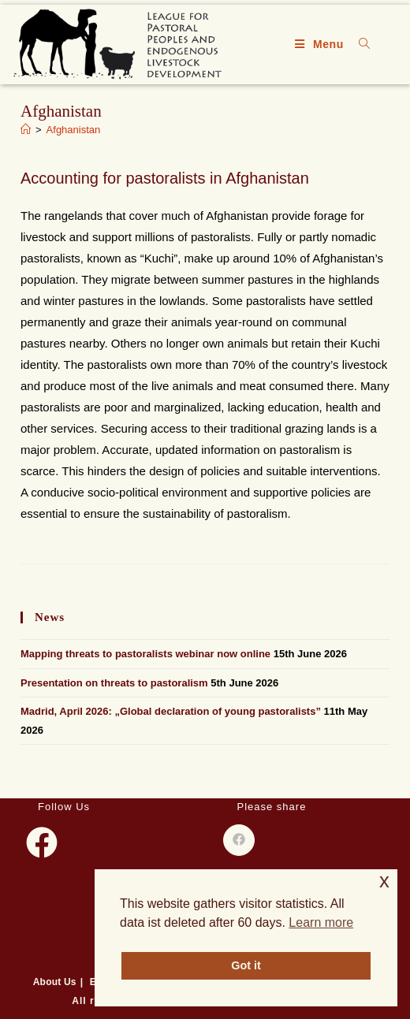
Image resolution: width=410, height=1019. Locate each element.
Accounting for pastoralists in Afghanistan (164, 178)
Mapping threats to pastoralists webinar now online (145, 654)
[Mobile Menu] (321, 44)
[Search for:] (359, 44)
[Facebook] (42, 842)
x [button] (384, 880)
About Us (54, 981)
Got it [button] (246, 965)
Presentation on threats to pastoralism (114, 683)
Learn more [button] (321, 922)
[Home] (25, 130)
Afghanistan (74, 130)
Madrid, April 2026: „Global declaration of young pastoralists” (170, 711)
